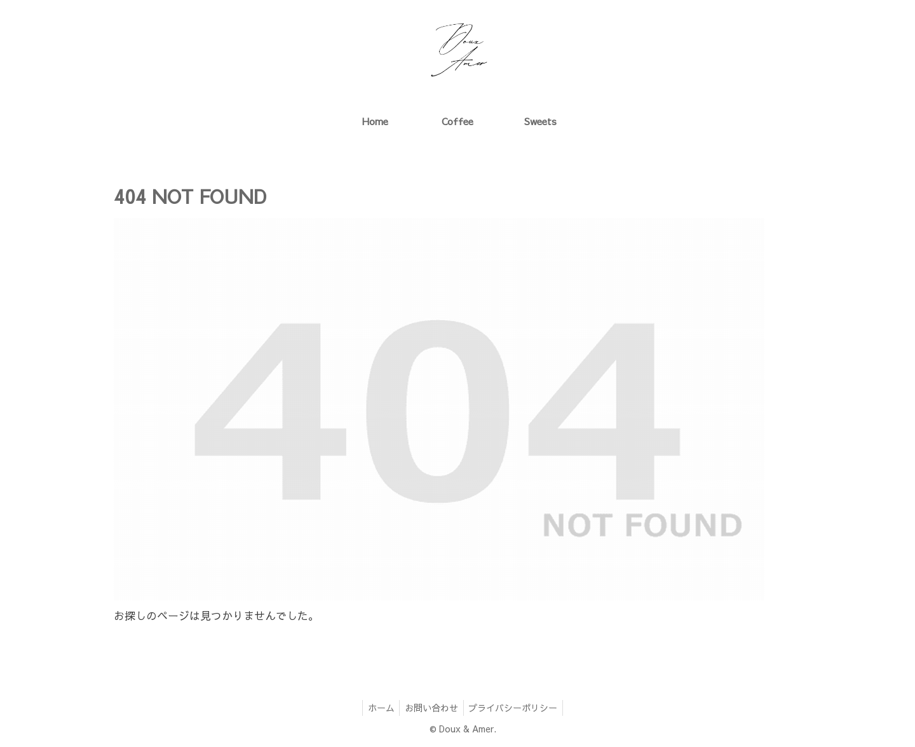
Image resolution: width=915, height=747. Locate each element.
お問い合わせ (431, 707)
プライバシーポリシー (515, 707)
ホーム (378, 707)
